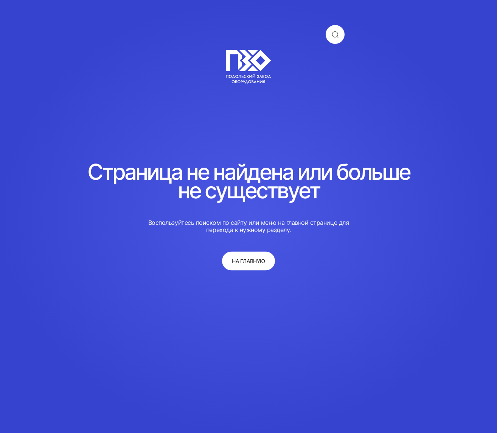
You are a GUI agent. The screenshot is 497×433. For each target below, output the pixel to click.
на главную (248, 261)
